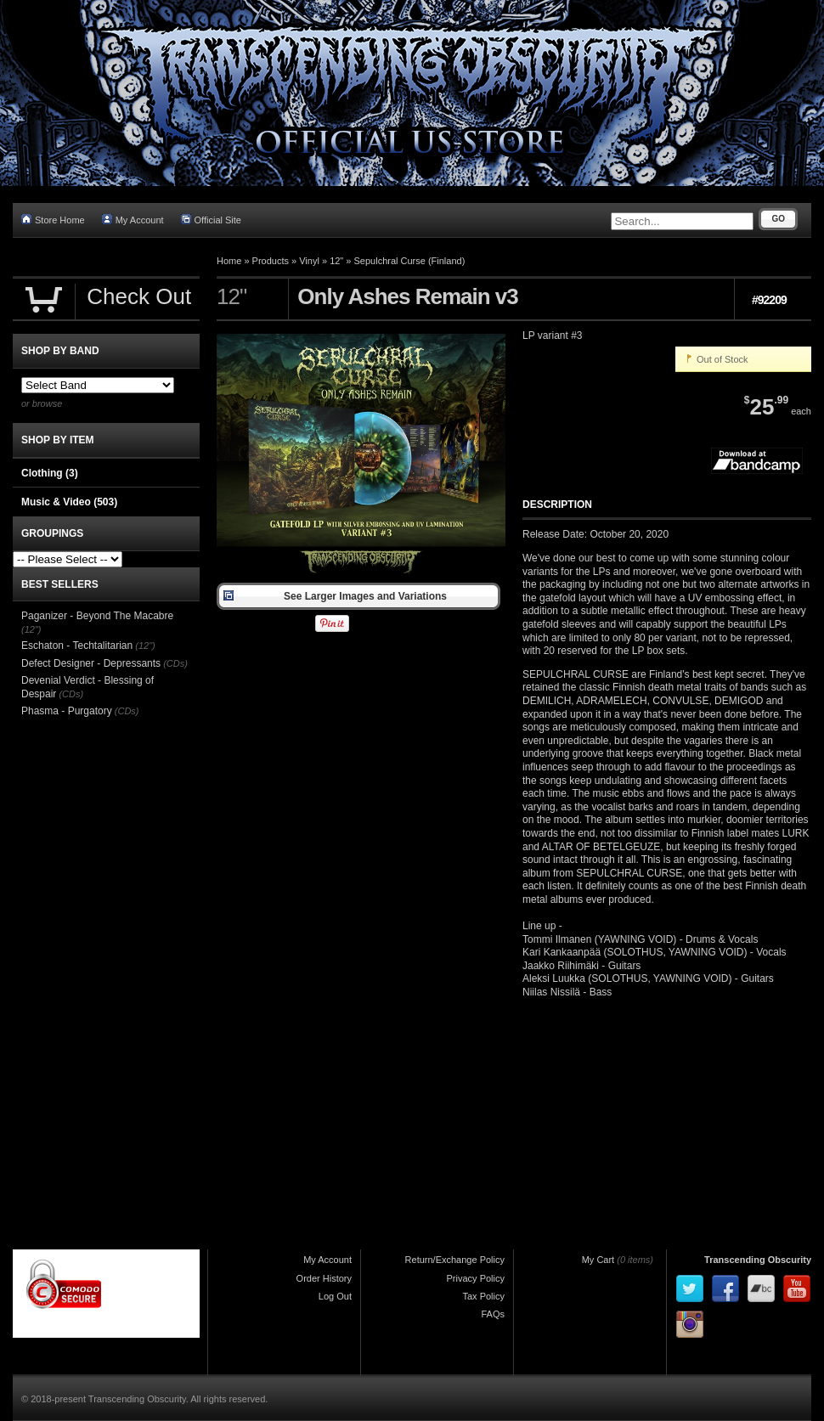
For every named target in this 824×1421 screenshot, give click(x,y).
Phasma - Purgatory (66, 711)
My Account (133, 219)
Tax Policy (483, 1296)
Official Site (211, 219)
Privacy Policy (476, 1278)
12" (336, 261)
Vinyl (309, 261)
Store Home (53, 219)
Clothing (49, 473)
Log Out (335, 1296)
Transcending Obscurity (757, 1260)
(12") (31, 629)
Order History (324, 1278)
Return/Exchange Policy (455, 1260)
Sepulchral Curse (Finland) (410, 261)
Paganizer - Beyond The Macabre (97, 616)
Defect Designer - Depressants (91, 663)
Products (270, 261)
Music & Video (69, 502)
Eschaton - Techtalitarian (77, 645)
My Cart (598, 1260)
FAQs (493, 1314)
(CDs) (175, 663)
